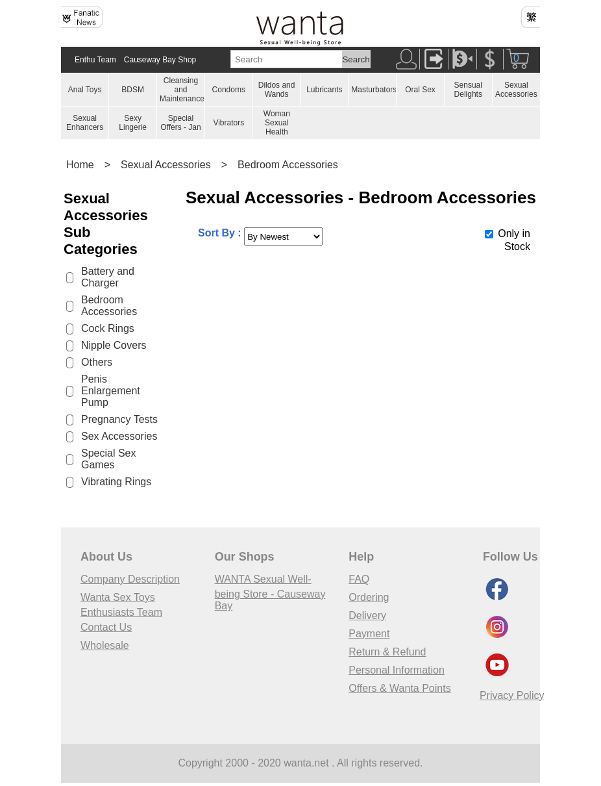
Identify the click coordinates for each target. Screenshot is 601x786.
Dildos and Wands (276, 90)
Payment (369, 633)
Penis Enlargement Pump (110, 391)
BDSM (132, 89)
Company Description (130, 579)
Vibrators (228, 122)
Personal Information (397, 670)
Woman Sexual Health (277, 122)
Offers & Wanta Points (399, 688)
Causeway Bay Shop (160, 59)
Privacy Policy (512, 695)
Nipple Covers (113, 345)
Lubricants (324, 89)
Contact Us (106, 627)
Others (96, 362)
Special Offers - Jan (180, 123)
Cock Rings (107, 328)
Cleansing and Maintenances (184, 89)
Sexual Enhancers (84, 123)
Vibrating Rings (116, 481)
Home (80, 164)
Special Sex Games (108, 459)
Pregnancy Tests (119, 419)
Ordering (369, 597)
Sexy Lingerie (133, 123)
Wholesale (104, 645)
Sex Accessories (119, 436)
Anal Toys (85, 89)
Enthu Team (95, 59)
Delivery (367, 615)
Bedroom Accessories (288, 164)
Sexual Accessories (516, 90)
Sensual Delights (468, 90)
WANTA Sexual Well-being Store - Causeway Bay (270, 592)
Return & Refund (387, 651)
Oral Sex (420, 89)
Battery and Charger (107, 277)
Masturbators (374, 89)
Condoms (228, 89)
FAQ (359, 579)
